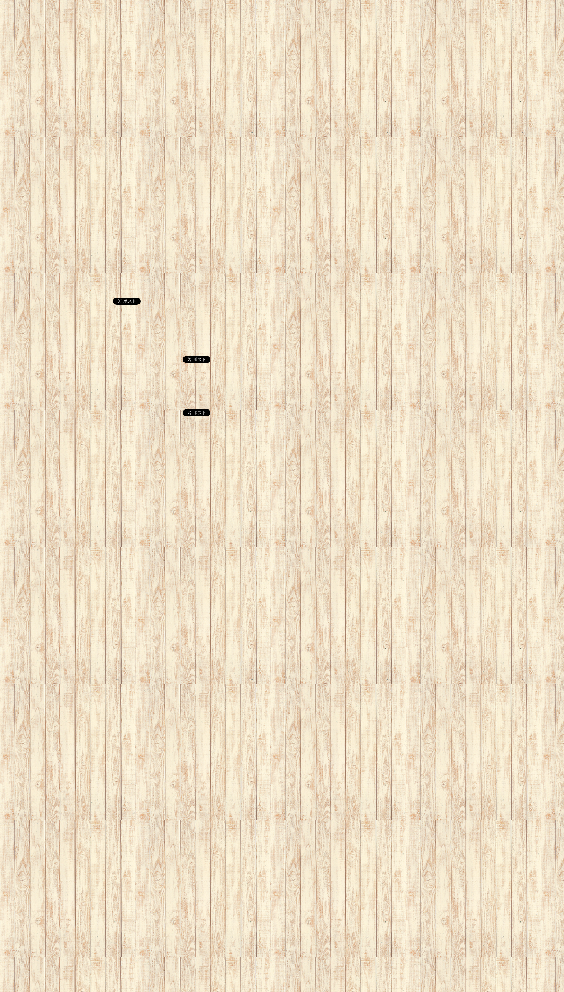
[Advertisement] (216, 50)
